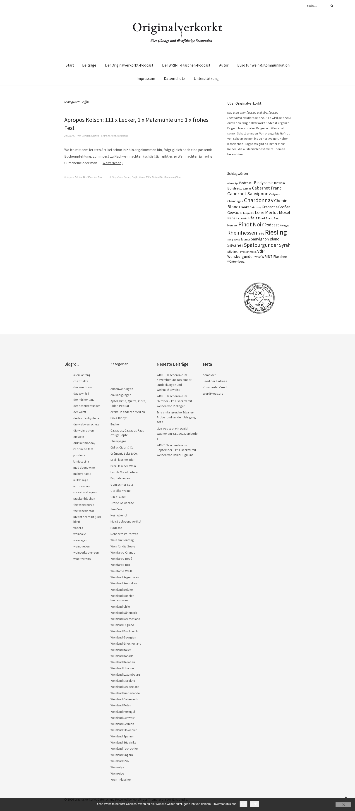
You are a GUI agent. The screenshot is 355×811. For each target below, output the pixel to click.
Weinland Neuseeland (124, 687)
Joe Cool (116, 509)
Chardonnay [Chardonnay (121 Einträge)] (258, 200)
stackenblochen (84, 499)
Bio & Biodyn (118, 418)
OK (243, 804)
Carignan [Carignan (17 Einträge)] (274, 194)
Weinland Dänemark (123, 613)
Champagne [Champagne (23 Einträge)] (235, 201)
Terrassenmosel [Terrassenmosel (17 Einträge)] (247, 251)
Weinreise (117, 773)
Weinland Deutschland (125, 619)
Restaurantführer (172, 177)
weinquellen (81, 546)
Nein (255, 804)
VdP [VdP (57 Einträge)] (261, 251)
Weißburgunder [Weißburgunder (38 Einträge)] (240, 256)
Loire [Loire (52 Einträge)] (259, 212)
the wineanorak (83, 505)
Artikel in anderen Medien (127, 412)
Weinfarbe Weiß (121, 571)
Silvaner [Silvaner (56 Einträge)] (235, 245)
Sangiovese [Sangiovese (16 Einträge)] (233, 239)
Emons (127, 177)
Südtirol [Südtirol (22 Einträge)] (232, 252)
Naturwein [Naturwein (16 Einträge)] (241, 218)
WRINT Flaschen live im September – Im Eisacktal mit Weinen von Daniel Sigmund (176, 450)
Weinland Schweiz (122, 718)
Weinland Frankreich (124, 631)
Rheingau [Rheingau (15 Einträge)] (284, 225)
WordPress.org (213, 393)
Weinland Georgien (123, 637)
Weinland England (122, 625)
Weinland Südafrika (123, 742)
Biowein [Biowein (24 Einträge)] (279, 183)
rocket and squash (85, 492)
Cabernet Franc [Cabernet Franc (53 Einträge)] (266, 188)
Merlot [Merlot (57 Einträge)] (271, 212)
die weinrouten (83, 430)
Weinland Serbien (122, 724)
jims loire (79, 455)
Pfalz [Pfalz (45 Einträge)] (252, 218)
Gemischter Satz (121, 484)
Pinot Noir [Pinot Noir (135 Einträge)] (251, 224)
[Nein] (343, 804)
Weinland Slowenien (123, 730)
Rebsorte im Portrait (124, 534)
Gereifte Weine (120, 491)
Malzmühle (157, 177)
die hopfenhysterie (86, 418)
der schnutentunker (86, 406)
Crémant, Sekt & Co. (124, 453)
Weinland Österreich (124, 699)
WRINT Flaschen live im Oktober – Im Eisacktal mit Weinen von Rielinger (174, 401)
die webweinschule (86, 424)
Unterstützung (206, 78)
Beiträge (89, 65)
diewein (78, 437)
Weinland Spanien (122, 736)
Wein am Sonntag (122, 540)
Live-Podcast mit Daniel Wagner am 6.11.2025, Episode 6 (177, 433)
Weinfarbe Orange (122, 552)
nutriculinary (81, 486)
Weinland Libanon (122, 668)
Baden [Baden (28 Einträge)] (244, 183)
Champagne (118, 441)
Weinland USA (119, 761)
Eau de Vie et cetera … (125, 472)
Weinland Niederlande (125, 693)
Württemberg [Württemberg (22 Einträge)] (236, 262)
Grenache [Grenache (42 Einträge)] (270, 206)
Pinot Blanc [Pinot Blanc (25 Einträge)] (265, 218)
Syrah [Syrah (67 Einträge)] (285, 245)
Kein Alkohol (118, 515)
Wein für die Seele (122, 546)
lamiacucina (81, 461)
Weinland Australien (123, 583)
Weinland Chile (120, 607)
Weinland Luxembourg (125, 674)
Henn (142, 177)
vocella (78, 528)
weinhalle (79, 534)
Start (69, 65)
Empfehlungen (120, 478)
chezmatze (81, 381)
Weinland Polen (120, 705)
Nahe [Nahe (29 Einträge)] (231, 218)
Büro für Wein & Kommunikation (263, 65)
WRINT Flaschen (121, 779)
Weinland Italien (121, 650)
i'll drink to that (83, 449)
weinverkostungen (86, 552)
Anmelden (209, 375)
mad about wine (84, 467)
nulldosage (80, 480)
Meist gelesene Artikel (125, 521)
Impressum (146, 78)
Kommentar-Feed (215, 387)
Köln (148, 177)
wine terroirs (82, 559)
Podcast (116, 528)
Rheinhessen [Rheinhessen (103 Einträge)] (242, 232)
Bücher (78, 177)
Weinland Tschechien (124, 748)
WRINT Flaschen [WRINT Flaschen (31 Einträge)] (274, 256)
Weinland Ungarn (121, 755)
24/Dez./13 (69, 135)
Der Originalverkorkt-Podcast (129, 65)
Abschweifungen (121, 389)
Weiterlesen (112, 163)
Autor (223, 65)
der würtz (79, 412)
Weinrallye (117, 767)
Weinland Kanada (121, 656)
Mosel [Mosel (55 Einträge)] (284, 212)
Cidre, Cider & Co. (122, 447)
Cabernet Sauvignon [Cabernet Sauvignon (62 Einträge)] (248, 194)
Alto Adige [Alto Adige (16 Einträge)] (232, 183)
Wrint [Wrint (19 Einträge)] (257, 257)
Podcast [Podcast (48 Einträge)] (271, 225)
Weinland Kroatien (122, 662)
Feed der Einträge (215, 381)
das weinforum (83, 387)
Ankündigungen (120, 395)
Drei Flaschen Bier (92, 177)
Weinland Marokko (122, 681)
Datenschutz (174, 78)
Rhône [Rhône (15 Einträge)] (261, 233)
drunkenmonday (84, 443)
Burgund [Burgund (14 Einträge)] (246, 188)
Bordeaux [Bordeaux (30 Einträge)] (234, 188)
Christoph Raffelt (90, 135)
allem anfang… (83, 375)
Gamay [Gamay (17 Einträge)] (256, 207)
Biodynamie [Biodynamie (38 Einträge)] (263, 182)
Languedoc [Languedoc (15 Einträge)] (248, 213)
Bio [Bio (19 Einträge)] (251, 183)
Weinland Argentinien (124, 577)
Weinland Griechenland (125, 643)
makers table (82, 474)
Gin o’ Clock (118, 497)
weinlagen (80, 540)
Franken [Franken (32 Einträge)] (245, 207)
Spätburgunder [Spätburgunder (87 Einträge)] (261, 245)
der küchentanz (83, 400)
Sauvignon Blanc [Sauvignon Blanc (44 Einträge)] (265, 239)
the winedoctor (83, 511)
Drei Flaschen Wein (123, 466)
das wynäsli (81, 393)
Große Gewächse (122, 503)
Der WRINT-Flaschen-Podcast (186, 65)
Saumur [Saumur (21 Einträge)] (245, 239)
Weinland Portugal (122, 712)
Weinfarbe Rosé (121, 559)
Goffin (135, 177)
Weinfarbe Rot (120, 565)
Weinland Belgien (122, 590)
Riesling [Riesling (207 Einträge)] (276, 232)
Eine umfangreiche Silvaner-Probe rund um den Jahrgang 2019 (176, 417)
